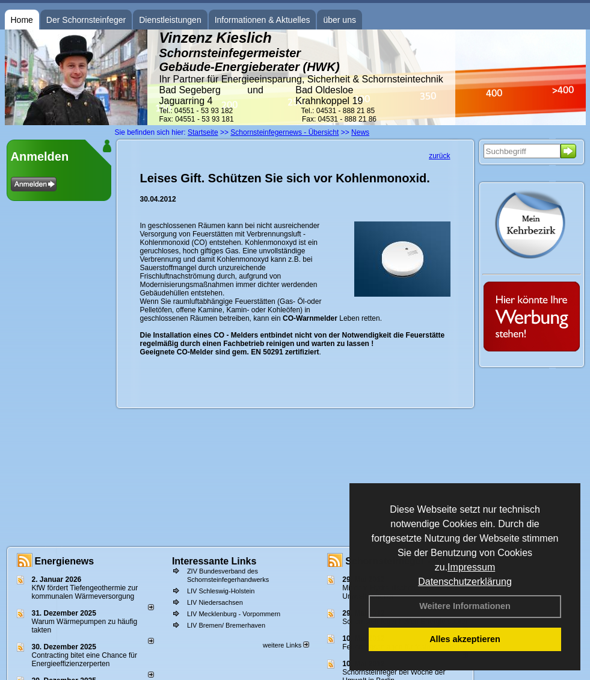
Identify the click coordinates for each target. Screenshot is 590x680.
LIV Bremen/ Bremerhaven (226, 625)
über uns (339, 20)
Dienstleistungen (170, 20)
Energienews (64, 561)
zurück (439, 156)
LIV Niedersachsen (215, 602)
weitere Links (286, 645)
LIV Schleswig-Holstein (221, 591)
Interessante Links (214, 561)
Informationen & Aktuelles (262, 20)
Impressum (471, 567)
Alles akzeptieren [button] (464, 639)
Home (22, 20)
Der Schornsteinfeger (86, 20)
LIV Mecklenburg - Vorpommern (233, 613)
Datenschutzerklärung (465, 581)
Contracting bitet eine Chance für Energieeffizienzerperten (84, 659)
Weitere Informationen (465, 606)
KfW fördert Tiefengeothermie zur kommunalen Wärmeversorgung (85, 592)
